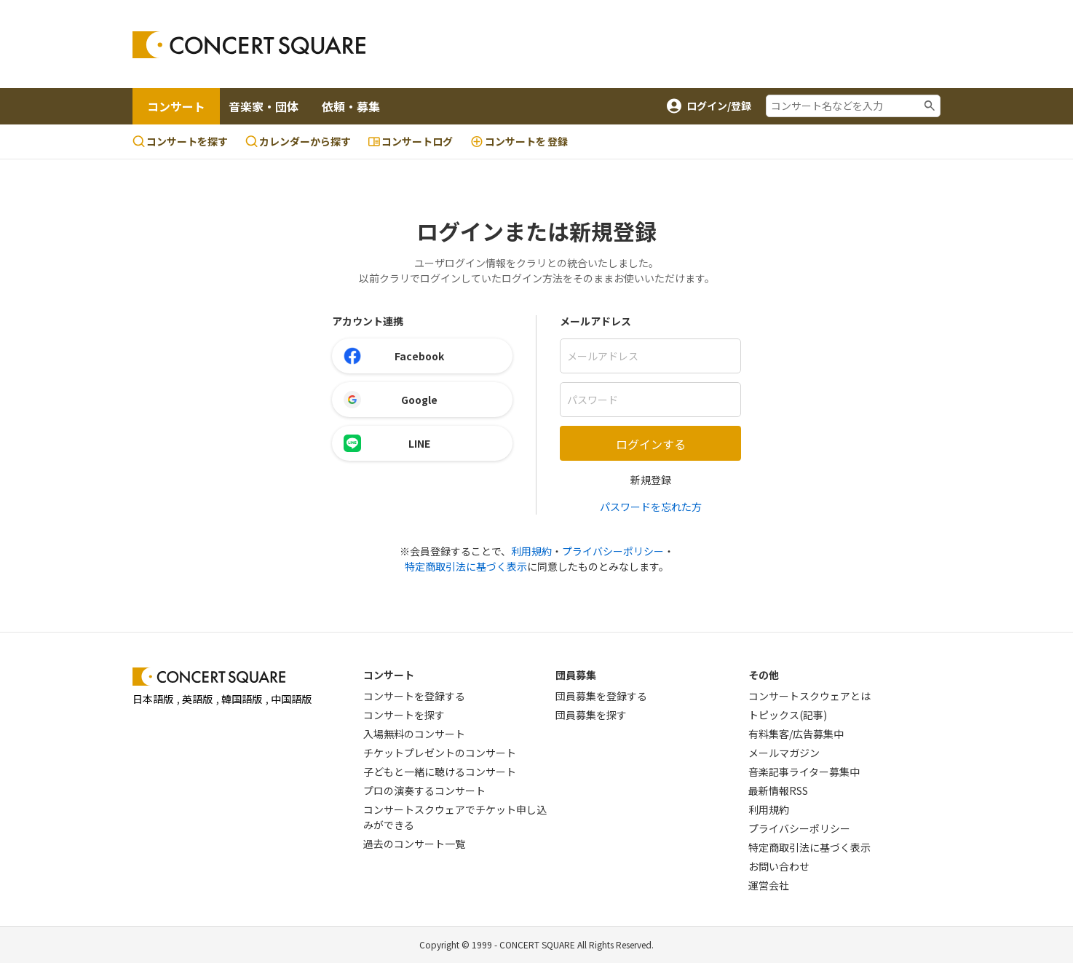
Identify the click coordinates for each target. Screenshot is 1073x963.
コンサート (176, 106)
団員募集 (575, 674)
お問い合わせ (778, 866)
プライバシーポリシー (613, 551)
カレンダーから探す (298, 141)
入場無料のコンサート (414, 733)
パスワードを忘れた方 (651, 506)
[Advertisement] (654, 44)
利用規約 (531, 551)
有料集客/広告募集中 (796, 733)
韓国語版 (241, 698)
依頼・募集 (351, 106)
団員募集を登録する (601, 696)
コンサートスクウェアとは (809, 696)
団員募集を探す (591, 715)
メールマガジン (784, 752)
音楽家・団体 (263, 106)
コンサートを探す (180, 141)
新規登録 (650, 479)
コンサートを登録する (414, 696)
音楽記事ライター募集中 (804, 771)
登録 (519, 141)
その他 (763, 674)
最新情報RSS (778, 790)
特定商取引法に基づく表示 (466, 566)
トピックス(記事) (787, 715)
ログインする (651, 444)
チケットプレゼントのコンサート (439, 752)
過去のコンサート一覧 (414, 843)
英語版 (197, 698)
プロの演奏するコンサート (424, 790)
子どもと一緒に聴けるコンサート (439, 771)
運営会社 (768, 885)
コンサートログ (410, 141)
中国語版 (291, 698)
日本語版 (152, 698)
